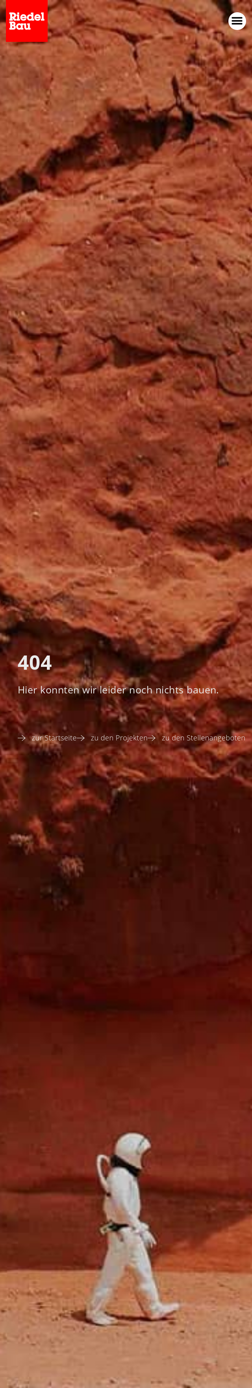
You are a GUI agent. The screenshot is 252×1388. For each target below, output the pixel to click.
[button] (237, 21)
